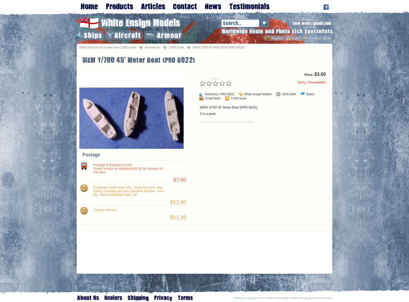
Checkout (314, 38)
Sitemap (239, 298)
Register (277, 38)
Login (295, 38)
